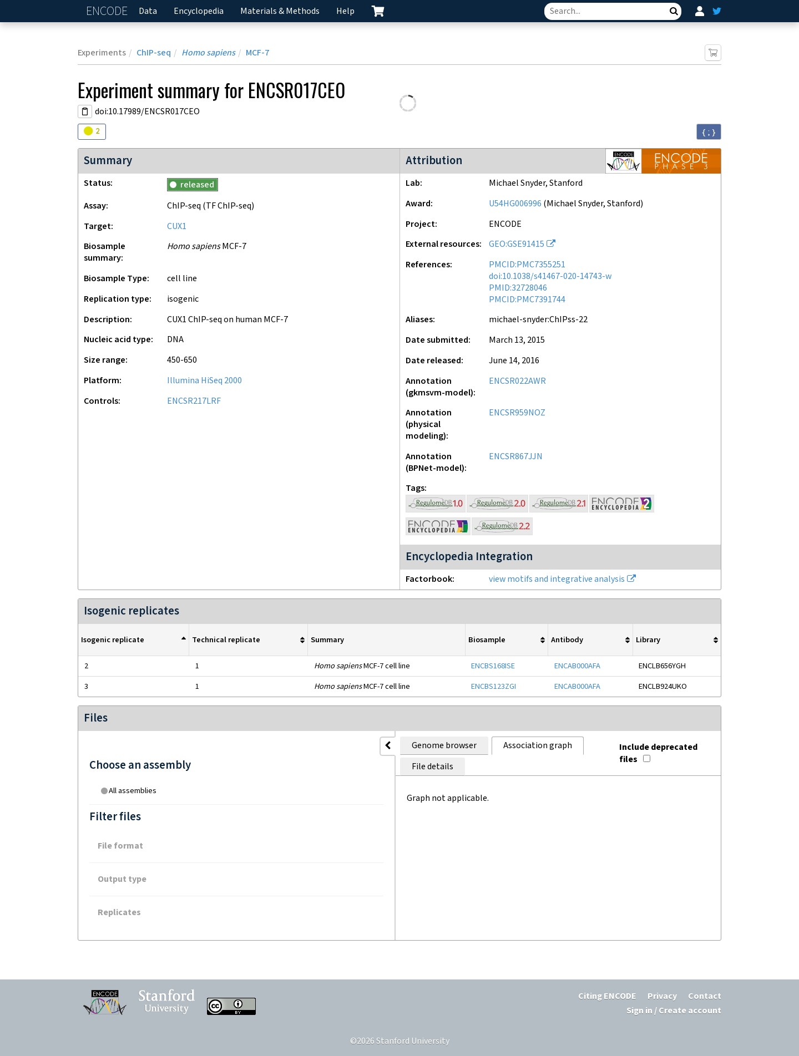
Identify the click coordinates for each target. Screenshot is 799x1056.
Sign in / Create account (673, 1011)
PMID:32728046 (518, 288)
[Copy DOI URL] (85, 111)
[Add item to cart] (713, 52)
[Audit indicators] (92, 132)
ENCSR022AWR (517, 381)
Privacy (662, 996)
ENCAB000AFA (577, 666)
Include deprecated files (658, 743)
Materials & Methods (280, 11)
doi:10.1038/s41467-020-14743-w (550, 276)
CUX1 (176, 226)
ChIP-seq (153, 53)
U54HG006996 (515, 204)
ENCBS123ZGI (493, 686)
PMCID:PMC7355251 (527, 265)
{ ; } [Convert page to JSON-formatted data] (708, 132)
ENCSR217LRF (194, 401)
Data (148, 11)
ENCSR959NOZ (517, 413)
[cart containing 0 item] (378, 11)
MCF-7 (257, 53)
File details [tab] (431, 746)
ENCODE (108, 11)
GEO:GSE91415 (516, 244)
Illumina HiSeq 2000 (204, 381)
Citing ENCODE (607, 996)
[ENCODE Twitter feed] (716, 11)
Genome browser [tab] (255, 746)
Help (345, 11)
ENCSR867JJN (516, 457)
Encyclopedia (199, 11)
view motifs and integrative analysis (557, 579)
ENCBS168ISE (493, 666)
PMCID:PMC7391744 (527, 300)
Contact (704, 996)
